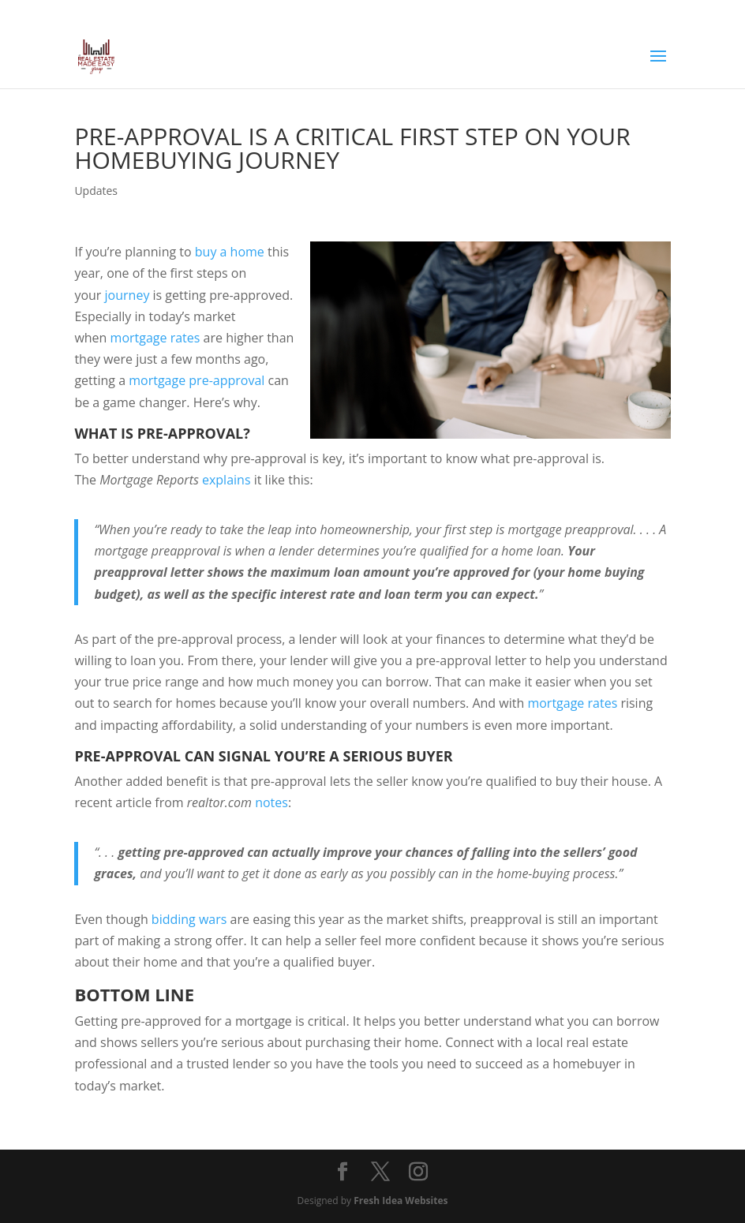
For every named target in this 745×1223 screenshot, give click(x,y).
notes (271, 802)
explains (226, 479)
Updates (96, 190)
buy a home (229, 251)
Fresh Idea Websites (400, 1200)
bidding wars (189, 919)
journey (127, 295)
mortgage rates (155, 337)
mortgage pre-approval (196, 380)
